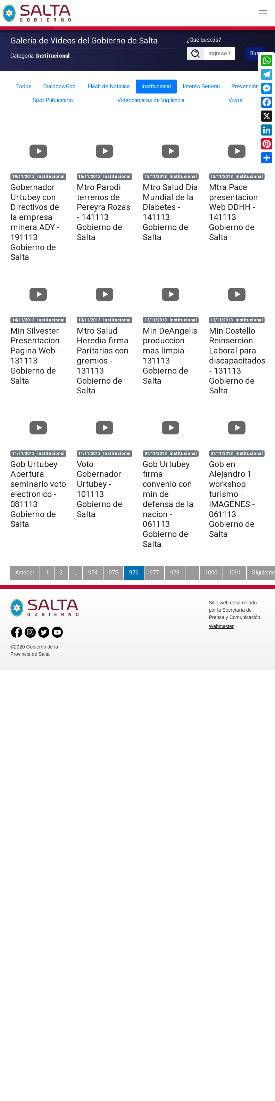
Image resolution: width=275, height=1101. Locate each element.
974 (93, 569)
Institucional (156, 84)
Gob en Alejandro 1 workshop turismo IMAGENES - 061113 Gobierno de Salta (232, 497)
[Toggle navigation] (262, 13)
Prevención (245, 84)
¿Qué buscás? (204, 38)
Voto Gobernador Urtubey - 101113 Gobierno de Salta (99, 486)
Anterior (24, 569)
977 (154, 569)
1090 (211, 569)
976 (134, 569)
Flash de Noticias (109, 84)
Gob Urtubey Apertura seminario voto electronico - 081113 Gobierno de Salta (38, 492)
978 (175, 569)
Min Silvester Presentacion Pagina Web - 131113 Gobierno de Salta (35, 353)
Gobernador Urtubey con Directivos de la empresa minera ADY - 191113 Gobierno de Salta (35, 220)
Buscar (257, 52)
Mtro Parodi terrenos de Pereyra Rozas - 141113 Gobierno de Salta (103, 209)
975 (113, 569)
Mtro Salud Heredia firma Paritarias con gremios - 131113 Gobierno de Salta (102, 358)
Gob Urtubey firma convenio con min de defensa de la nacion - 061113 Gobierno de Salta (168, 501)
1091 (234, 569)
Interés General (201, 84)
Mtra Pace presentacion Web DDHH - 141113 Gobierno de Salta (233, 209)
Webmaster (221, 623)
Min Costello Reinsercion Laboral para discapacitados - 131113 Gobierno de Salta (237, 358)
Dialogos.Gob (59, 84)
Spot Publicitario (53, 98)
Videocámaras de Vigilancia (150, 98)
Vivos (235, 98)
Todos (24, 84)
